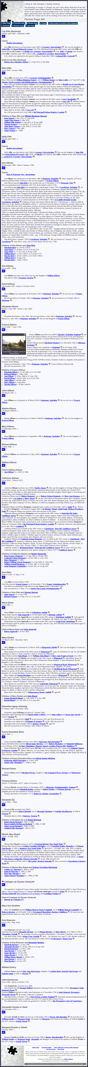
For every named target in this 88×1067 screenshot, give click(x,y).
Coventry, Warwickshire (52, 47)
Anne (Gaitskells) (15, 566)
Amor (8, 250)
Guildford (20, 526)
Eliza (9, 961)
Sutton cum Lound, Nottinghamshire (45, 589)
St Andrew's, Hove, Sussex (24, 498)
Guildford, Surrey (66, 550)
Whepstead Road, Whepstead (65, 665)
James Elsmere (14, 876)
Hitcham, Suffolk (55, 615)
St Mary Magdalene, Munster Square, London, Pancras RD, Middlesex (47, 746)
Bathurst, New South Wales (30, 848)
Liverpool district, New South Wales (49, 844)
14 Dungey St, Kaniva (33, 721)
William (49, 80)
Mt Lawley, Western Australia (40, 861)
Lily (27, 154)
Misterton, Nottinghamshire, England (61, 787)
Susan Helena (23, 49)
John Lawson (13, 826)
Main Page (6, 23)
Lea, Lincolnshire (70, 99)
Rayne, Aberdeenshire (58, 1017)
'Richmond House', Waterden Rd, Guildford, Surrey (39, 548)
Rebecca (8, 912)
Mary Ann (72, 496)
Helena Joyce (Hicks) (16, 62)
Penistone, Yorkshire (51, 179)
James (9, 131)
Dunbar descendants (15, 43)
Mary (63, 80)
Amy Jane (31, 971)
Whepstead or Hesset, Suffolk (39, 692)
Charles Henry (36, 715)
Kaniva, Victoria (39, 724)
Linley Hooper (68, 1059)
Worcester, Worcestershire (49, 742)
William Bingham (26, 80)
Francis (52, 181)
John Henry (12, 126)
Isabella (63, 811)
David (9, 378)
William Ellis (12, 122)
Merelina (28, 773)
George (22, 584)
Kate (9, 118)
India (70, 507)
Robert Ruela (13, 822)
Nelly (62, 51)
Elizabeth (10, 248)
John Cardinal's (39, 1064)
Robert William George (17, 562)
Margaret (24, 1019)
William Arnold (14, 564)
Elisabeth (11, 945)
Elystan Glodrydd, (21, 894)
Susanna (26, 988)
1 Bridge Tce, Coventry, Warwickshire (38, 51)
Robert (28, 496)
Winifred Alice (13, 828)
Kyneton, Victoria (26, 278)
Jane (9, 951)
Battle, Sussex (40, 488)
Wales (62, 892)
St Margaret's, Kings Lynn (61, 939)
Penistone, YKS (67, 183)
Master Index (33, 23)
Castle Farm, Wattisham (65, 621)
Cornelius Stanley (62, 846)
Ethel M (11, 872)
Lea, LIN (66, 101)
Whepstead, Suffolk (49, 647)
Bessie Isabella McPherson (18, 824)
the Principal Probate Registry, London (49, 112)
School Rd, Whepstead (49, 684)
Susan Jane (72, 715)
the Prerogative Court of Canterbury (67, 1001)
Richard (10, 374)
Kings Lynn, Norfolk (31, 936)
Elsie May (11, 874)
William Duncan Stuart (38, 910)
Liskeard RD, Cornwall (65, 56)
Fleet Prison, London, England (43, 997)
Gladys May (13, 763)
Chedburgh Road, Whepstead (65, 669)
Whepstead (45, 652)
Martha (9, 256)
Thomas (10, 124)
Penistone (6, 300)
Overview (6, 26)
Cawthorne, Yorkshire (69, 187)
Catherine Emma (31, 539)
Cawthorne (6, 242)
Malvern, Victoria (30, 816)
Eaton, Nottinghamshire (56, 584)
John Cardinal (65, 1064)
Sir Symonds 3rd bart (56, 773)
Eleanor (64, 789)
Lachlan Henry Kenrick (64, 971)
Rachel (9, 700)
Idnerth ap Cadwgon (13, 900)
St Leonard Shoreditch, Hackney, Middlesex (50, 912)
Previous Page (19, 26)
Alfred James (34, 744)
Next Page (31, 26)
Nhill (27, 719)
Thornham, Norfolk (9, 934)
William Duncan (68, 910)
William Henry (13, 957)
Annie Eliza (12, 120)
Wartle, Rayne (21, 1021)
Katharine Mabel (15, 760)
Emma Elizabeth (13, 698)
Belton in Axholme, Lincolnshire (46, 794)
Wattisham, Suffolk (63, 617)
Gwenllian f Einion (52, 894)
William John (41, 656)
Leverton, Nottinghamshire (40, 78)
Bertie (70, 51)
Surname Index (19, 23)
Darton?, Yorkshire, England (69, 335)
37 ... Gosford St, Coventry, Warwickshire (49, 54)
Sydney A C (12, 869)
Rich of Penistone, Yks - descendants (21, 174)
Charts (44, 23)
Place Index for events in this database (63, 23)
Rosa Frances (13, 556)
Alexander (44, 811)
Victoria (11, 717)
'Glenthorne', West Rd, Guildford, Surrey (60, 529)
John (6, 49)
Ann (9, 376)
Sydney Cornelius (34, 846)
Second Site (46, 1064)
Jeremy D (80, 1064)
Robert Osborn (51, 496)
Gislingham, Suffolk (39, 612)
